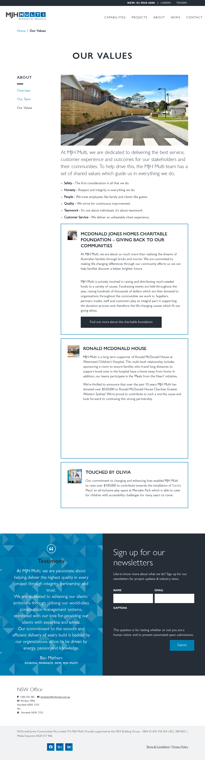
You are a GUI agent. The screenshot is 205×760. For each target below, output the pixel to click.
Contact (194, 17)
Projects (139, 17)
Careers (166, 3)
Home (21, 31)
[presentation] (141, 618)
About (159, 17)
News (175, 17)
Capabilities (115, 17)
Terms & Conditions (158, 747)
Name (117, 590)
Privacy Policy (180, 747)
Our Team (24, 99)
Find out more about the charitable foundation (121, 322)
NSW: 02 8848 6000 (141, 3)
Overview (23, 91)
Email (159, 590)
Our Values (24, 108)
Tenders (181, 3)
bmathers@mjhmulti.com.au (55, 697)
